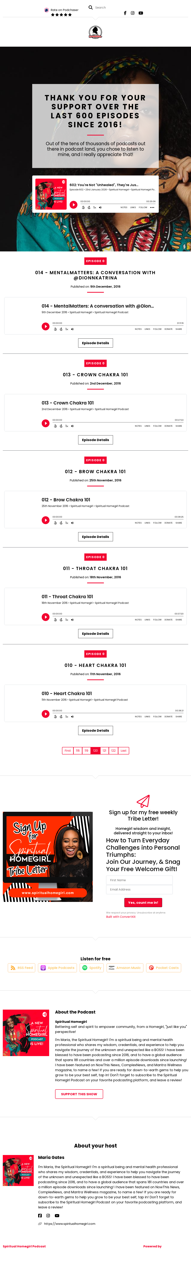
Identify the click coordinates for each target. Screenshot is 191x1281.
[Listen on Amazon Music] (146, 971)
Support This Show (79, 1111)
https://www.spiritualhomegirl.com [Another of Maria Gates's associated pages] (66, 1241)
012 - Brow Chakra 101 (95, 471)
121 (104, 750)
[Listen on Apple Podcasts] (74, 971)
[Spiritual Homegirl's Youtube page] (139, 15)
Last (124, 750)
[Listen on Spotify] (111, 971)
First (68, 750)
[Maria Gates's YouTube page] (49, 1233)
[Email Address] (139, 889)
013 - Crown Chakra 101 (95, 375)
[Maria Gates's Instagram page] (44, 1233)
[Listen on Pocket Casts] (94, 985)
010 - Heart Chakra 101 (95, 665)
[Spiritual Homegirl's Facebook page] (127, 15)
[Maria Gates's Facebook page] (40, 1233)
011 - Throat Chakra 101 (95, 568)
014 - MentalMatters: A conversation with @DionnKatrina (95, 275)
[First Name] (139, 880)
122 (113, 750)
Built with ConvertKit (121, 917)
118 (78, 750)
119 (86, 750)
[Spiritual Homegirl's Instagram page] (132, 15)
